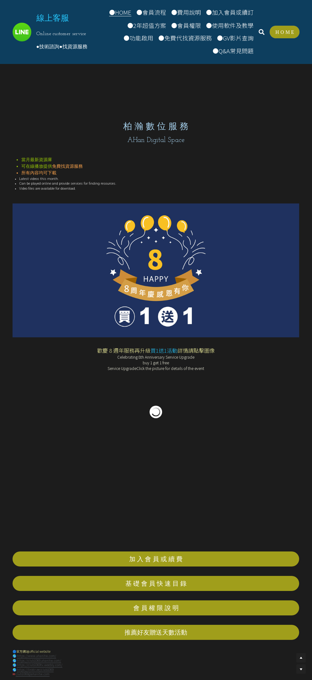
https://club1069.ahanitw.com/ (39, 660)
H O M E (284, 32)
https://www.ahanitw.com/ (36, 655)
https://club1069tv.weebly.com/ (39, 664)
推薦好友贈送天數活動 (155, 632)
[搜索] (262, 32)
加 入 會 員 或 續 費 (155, 559)
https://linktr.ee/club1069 (35, 669)
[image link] (22, 31)
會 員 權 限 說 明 (156, 608)
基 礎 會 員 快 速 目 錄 (156, 583)
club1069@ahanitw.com (33, 674)
